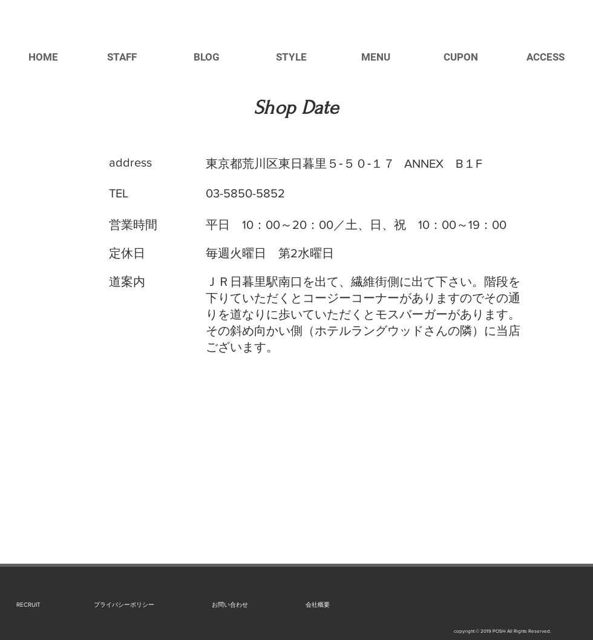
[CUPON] (460, 57)
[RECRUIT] (28, 605)
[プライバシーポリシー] (124, 605)
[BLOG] (206, 57)
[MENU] (376, 57)
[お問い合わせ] (230, 605)
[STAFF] (122, 57)
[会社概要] (317, 605)
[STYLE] (291, 57)
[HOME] (43, 57)
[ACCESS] (545, 57)
